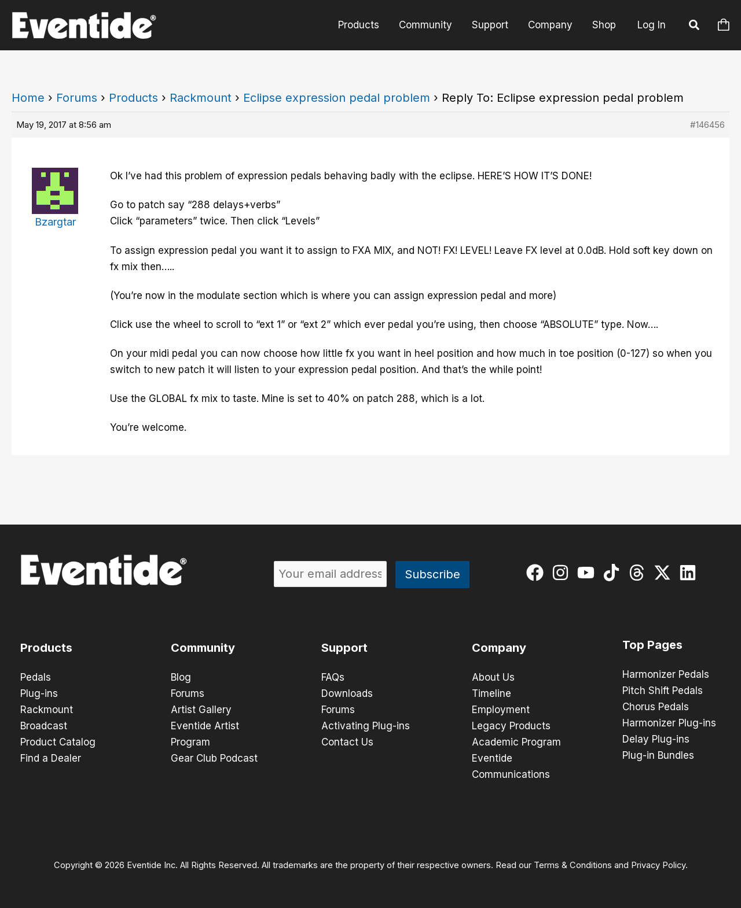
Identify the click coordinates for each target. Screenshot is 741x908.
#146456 (707, 124)
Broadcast (43, 726)
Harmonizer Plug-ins (669, 723)
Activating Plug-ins (365, 726)
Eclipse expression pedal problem (336, 98)
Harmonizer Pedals (665, 674)
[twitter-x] (665, 572)
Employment (501, 709)
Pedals (35, 677)
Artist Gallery (201, 709)
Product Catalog (58, 742)
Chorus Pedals (655, 707)
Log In (651, 25)
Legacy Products (511, 726)
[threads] (639, 572)
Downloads (347, 693)
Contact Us (347, 742)
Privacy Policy (658, 865)
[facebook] (537, 572)
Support (490, 25)
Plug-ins (39, 693)
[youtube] (588, 572)
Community (425, 25)
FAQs (332, 677)
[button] (694, 27)
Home (28, 98)
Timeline (491, 693)
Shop (604, 25)
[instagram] (563, 572)
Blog (181, 677)
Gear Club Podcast (214, 758)
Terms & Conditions (573, 865)
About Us (493, 677)
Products (358, 25)
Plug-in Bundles (658, 755)
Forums (76, 98)
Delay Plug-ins (655, 739)
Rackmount (201, 98)
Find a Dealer (50, 758)
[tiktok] (614, 572)
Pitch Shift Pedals (662, 690)
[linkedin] (690, 572)
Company (550, 25)
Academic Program (516, 742)
